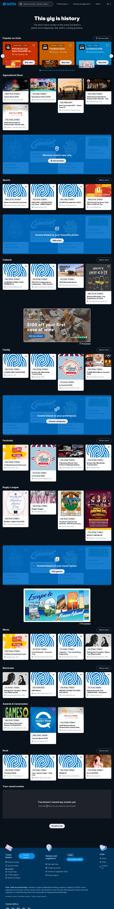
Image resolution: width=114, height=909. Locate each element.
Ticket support (12, 875)
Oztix (99, 4)
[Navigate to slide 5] (47, 70)
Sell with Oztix (52, 864)
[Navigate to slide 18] (70, 70)
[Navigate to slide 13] (61, 70)
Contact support (24, 856)
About (103, 858)
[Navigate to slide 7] (51, 70)
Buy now (29, 62)
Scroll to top (57, 826)
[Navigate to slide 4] (45, 70)
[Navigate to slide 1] (40, 70)
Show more (104, 180)
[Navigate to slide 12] (60, 70)
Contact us (104, 867)
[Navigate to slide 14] (63, 70)
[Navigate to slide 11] (58, 70)
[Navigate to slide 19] (72, 70)
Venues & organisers (82, 4)
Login (70, 855)
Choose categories (57, 421)
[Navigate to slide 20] (74, 70)
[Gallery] (57, 56)
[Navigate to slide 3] (44, 70)
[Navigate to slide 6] (49, 70)
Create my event (53, 868)
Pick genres (57, 571)
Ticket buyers (63, 4)
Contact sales (75, 859)
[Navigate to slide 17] (68, 70)
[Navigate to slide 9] (54, 70)
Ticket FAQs (11, 872)
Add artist (57, 240)
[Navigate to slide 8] (52, 70)
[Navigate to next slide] (111, 56)
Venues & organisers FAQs (57, 872)
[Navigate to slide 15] (65, 70)
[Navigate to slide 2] (42, 70)
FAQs (103, 862)
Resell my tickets (12, 878)
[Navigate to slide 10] (56, 70)
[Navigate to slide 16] (67, 70)
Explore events (12, 862)
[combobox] (35, 4)
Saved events (11, 866)
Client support (52, 875)
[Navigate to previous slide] (2, 56)
